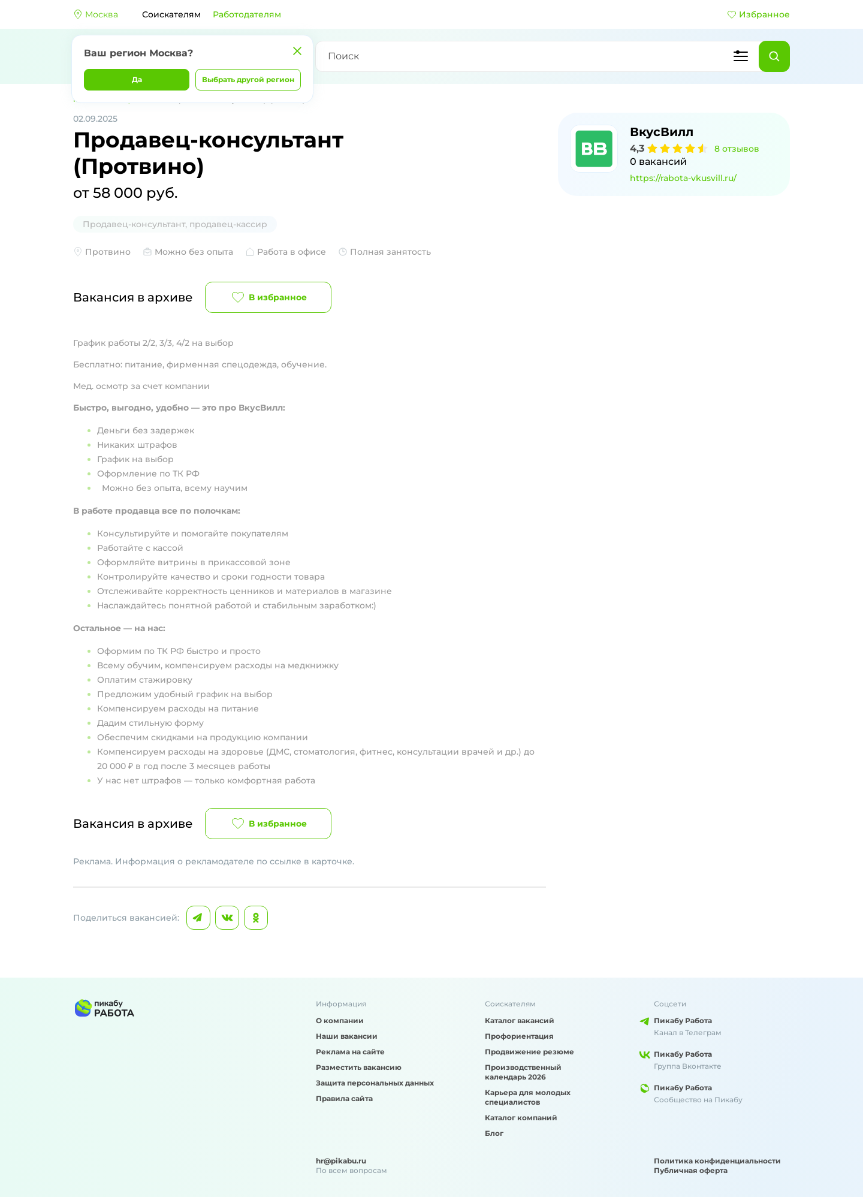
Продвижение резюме (529, 1051)
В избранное (268, 297)
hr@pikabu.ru (341, 1160)
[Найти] (774, 56)
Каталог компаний (521, 1117)
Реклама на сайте (350, 1051)
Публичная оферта (691, 1170)
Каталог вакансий (519, 1020)
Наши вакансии (347, 1036)
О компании (340, 1020)
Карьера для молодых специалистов (528, 1097)
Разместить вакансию (359, 1067)
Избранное (758, 14)
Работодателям (247, 14)
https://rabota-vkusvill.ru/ (683, 178)
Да (137, 79)
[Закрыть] (297, 51)
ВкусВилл (661, 132)
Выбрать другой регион (248, 79)
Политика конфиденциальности (717, 1160)
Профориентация (519, 1036)
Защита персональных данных (375, 1082)
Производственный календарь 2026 (523, 1072)
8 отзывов (736, 148)
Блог (494, 1133)
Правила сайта (344, 1098)
